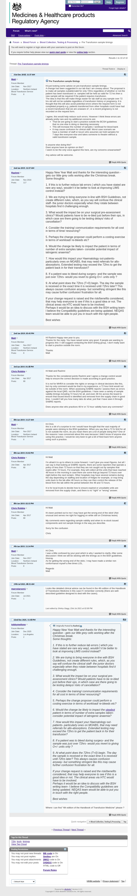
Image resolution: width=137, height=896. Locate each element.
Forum (16, 31)
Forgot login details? (117, 8)
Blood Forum (29, 42)
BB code (47, 853)
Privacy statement (111, 881)
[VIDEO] (47, 862)
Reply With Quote (117, 162)
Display (120, 69)
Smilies (47, 856)
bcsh (19, 841)
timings (26, 841)
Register (120, 2)
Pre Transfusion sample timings (33, 64)
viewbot (110, 709)
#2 (125, 168)
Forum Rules (50, 870)
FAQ (13, 35)
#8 (125, 546)
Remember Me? (76, 6)
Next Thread (77, 829)
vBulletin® (68, 889)
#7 (125, 503)
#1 (125, 74)
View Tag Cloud (19, 844)
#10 (124, 619)
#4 (125, 366)
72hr (13, 841)
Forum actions (24, 35)
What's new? (31, 31)
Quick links (39, 35)
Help (108, 2)
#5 (125, 419)
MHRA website (93, 881)
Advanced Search (120, 35)
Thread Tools (107, 69)
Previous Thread (61, 829)
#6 (125, 452)
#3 (125, 333)
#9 (125, 584)
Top (124, 822)
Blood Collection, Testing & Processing (59, 42)
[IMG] (46, 859)
